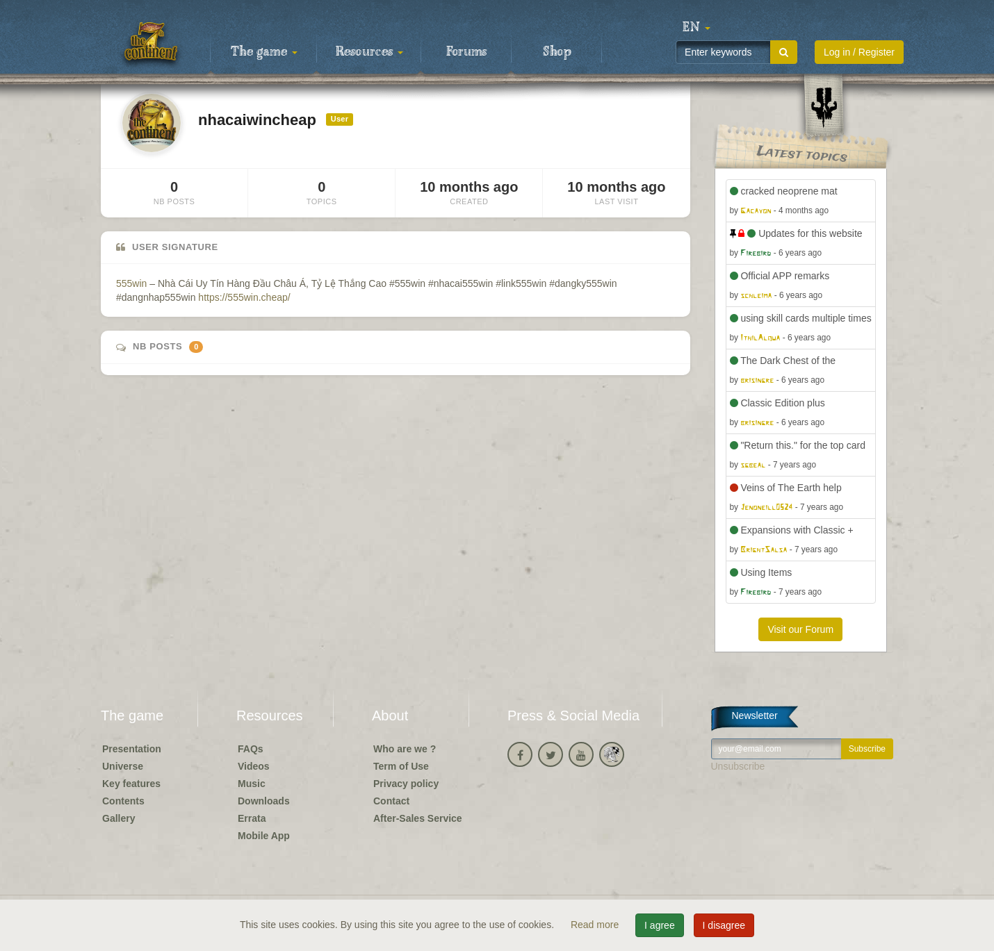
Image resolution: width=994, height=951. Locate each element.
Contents (123, 801)
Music (252, 783)
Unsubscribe (738, 766)
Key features (131, 783)
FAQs (250, 748)
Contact (391, 801)
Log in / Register (859, 52)
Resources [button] (369, 52)
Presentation (131, 748)
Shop (557, 52)
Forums (466, 52)
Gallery (118, 818)
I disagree (724, 925)
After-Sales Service (417, 818)
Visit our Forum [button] (800, 629)
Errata (252, 818)
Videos (254, 766)
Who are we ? (404, 748)
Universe (122, 766)
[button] (696, 27)
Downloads (264, 801)
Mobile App (264, 835)
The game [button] (264, 52)
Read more (596, 924)
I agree (659, 925)
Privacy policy (406, 783)
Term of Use (401, 766)
